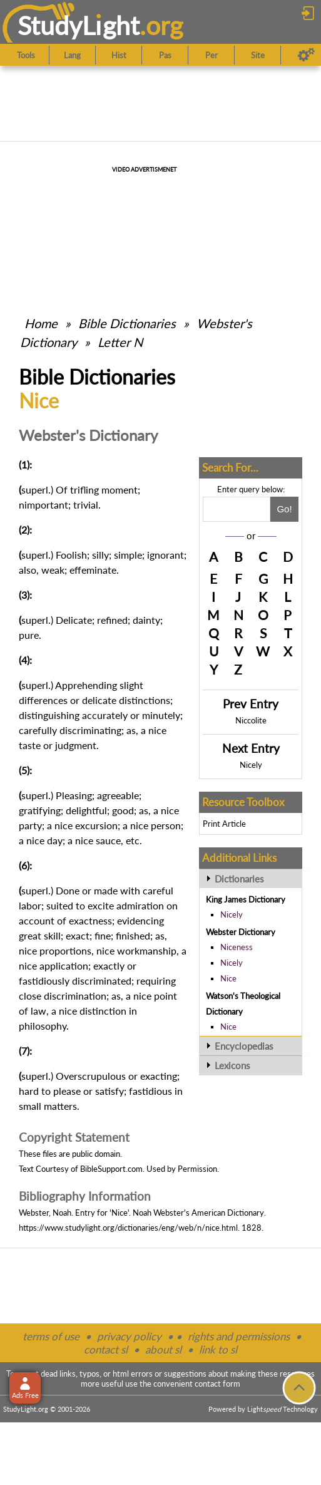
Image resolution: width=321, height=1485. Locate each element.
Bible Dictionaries (127, 323)
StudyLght (79, 25)
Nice (228, 978)
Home (41, 323)
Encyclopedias (244, 1046)
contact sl (106, 1349)
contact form (217, 1384)
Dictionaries (239, 878)
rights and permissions (239, 1336)
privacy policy (129, 1336)
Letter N (120, 341)
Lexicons (232, 1065)
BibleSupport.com (111, 1169)
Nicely (251, 765)
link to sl (218, 1349)
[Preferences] (306, 55)
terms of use (51, 1336)
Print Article (224, 824)
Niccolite (251, 720)
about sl (163, 1349)
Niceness (236, 947)
